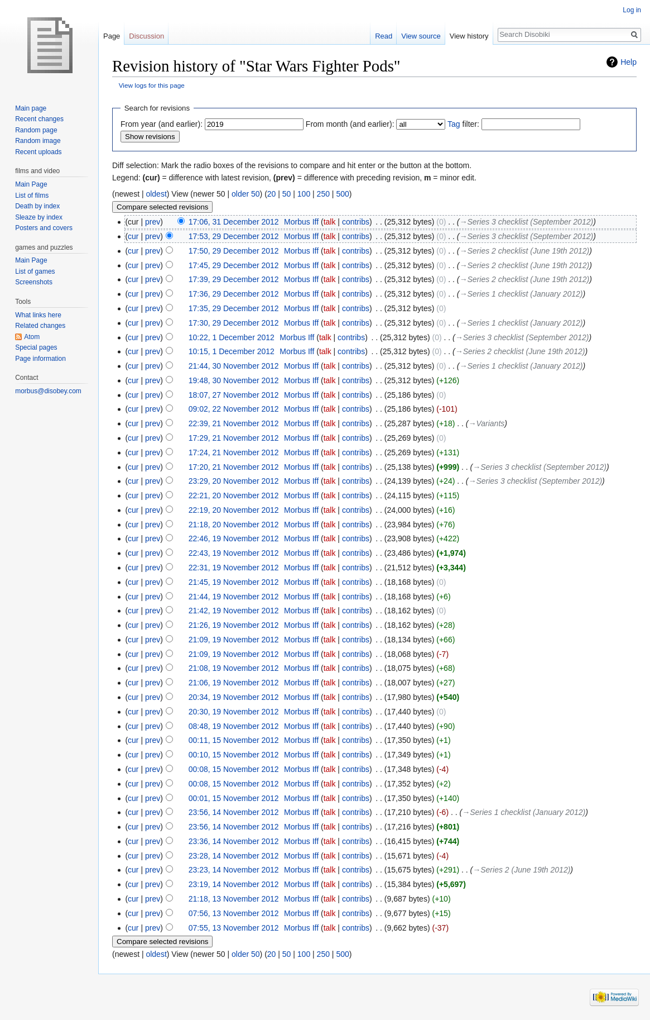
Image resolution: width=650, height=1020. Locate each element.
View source (421, 36)
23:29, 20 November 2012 (234, 480)
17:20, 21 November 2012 (234, 467)
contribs (355, 221)
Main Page (31, 184)
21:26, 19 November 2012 (234, 625)
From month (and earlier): (350, 124)
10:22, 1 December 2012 (232, 337)
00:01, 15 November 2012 (234, 798)
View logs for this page (152, 85)
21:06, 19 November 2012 (234, 682)
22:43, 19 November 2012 (234, 553)
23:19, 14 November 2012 (234, 884)
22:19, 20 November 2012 (234, 510)
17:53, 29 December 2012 (234, 236)
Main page (30, 108)
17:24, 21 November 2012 (234, 452)
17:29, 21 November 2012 (234, 437)
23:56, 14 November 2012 (234, 812)
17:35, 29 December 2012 (234, 308)
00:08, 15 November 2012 (234, 769)
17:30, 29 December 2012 (234, 322)
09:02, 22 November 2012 (234, 408)
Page (111, 36)
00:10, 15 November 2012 (234, 754)
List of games (35, 271)
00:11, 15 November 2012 (234, 740)
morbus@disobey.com (48, 391)
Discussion (146, 36)
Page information (40, 359)
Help (628, 62)
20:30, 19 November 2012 (234, 711)
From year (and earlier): (162, 124)
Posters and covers (44, 228)
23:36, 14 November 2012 (234, 841)
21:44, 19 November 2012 (234, 596)
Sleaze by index (38, 217)
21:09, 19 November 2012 (234, 639)
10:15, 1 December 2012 (232, 351)
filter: (463, 124)
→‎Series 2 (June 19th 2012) (521, 869)
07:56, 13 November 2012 (234, 913)
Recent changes (39, 119)
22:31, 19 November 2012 (234, 567)
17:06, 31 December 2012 (234, 221)
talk (330, 221)
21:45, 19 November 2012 (234, 582)
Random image (37, 141)
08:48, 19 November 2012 (234, 726)
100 (303, 193)
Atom (32, 337)
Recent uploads (38, 152)
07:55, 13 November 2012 (234, 927)
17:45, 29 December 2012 (234, 265)
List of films (32, 195)
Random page (36, 130)
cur (133, 236)
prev (152, 221)
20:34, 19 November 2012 (234, 697)
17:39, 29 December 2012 (234, 279)
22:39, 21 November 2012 (234, 423)
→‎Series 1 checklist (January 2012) (521, 293)
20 (271, 193)
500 (342, 193)
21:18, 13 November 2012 (234, 898)
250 (323, 193)
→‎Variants (486, 423)
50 (286, 193)
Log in (632, 10)
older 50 (246, 193)
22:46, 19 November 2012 (234, 538)
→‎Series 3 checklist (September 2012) (527, 221)
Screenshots (33, 282)
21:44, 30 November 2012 (234, 365)
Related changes (40, 326)
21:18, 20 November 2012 (234, 524)
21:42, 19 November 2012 (234, 610)
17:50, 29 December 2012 (234, 250)
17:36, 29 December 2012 (234, 293)
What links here (38, 315)
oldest (156, 193)
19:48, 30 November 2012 (234, 380)
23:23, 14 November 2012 (234, 869)
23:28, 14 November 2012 (234, 855)
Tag (453, 124)
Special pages (36, 347)
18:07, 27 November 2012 (234, 394)
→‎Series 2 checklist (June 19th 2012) (525, 250)
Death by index (37, 206)
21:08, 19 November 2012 (234, 668)
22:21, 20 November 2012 (234, 495)
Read (383, 36)
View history (469, 36)
